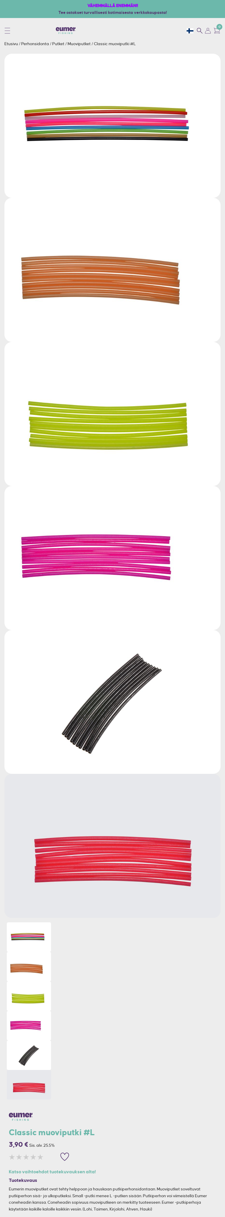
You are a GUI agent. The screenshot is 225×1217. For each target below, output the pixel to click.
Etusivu (11, 43)
